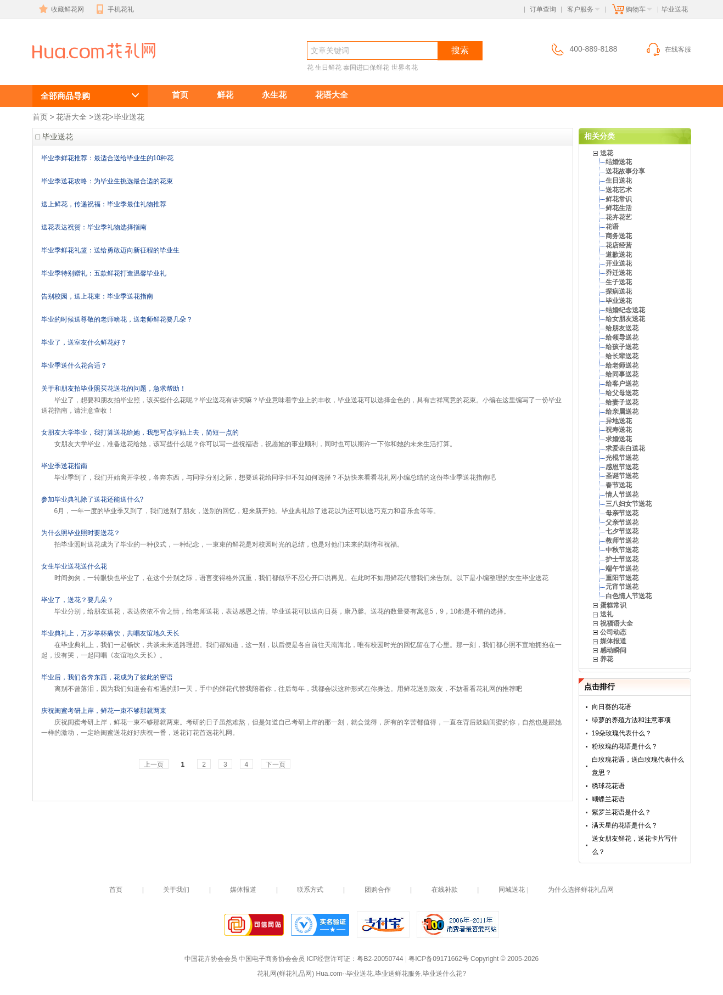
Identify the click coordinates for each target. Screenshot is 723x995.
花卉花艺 (619, 217)
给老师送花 (622, 365)
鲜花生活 (619, 208)
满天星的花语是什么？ (625, 825)
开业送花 (619, 263)
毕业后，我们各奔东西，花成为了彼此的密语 (107, 677)
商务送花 (619, 236)
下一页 (275, 764)
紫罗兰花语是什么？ (621, 812)
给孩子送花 (622, 347)
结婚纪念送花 (625, 310)
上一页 (154, 764)
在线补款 (444, 889)
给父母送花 (622, 393)
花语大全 (331, 94)
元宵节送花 (622, 587)
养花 (606, 659)
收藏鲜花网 (60, 9)
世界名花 (404, 67)
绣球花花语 (608, 786)
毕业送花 (71, 69)
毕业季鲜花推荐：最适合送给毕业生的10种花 (107, 158)
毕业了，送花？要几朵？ (77, 600)
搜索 (460, 50)
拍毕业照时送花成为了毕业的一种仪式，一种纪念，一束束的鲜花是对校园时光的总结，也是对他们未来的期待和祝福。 (228, 544)
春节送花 (619, 485)
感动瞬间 (613, 650)
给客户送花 (622, 383)
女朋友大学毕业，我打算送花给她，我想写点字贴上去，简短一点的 (140, 432)
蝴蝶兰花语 (608, 799)
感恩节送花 (622, 467)
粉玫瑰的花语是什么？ (625, 746)
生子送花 (619, 282)
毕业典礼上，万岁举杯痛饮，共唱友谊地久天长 (110, 633)
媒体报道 (613, 641)
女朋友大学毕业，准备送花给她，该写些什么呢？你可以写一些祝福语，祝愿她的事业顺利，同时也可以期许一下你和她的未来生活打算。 (255, 444)
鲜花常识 (619, 199)
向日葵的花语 (611, 707)
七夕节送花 (622, 531)
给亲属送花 (622, 411)
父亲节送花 (622, 522)
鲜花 (225, 94)
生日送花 (619, 180)
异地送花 (619, 421)
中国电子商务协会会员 (272, 959)
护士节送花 (622, 559)
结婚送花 (619, 162)
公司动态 (613, 632)
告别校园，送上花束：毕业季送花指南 (97, 296)
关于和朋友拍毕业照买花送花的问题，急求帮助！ (113, 388)
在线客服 (668, 49)
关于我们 (176, 889)
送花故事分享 (625, 171)
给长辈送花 (622, 356)
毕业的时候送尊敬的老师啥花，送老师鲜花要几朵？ (117, 319)
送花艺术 (619, 190)
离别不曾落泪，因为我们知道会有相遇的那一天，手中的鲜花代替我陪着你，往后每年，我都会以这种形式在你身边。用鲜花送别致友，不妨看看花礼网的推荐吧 (288, 689)
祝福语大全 (616, 623)
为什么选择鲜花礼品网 (581, 889)
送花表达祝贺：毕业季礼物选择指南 (94, 227)
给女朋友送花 (625, 319)
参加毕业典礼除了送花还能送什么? (92, 499)
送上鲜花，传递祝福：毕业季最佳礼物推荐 (103, 204)
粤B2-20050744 (380, 959)
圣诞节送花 (622, 476)
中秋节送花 (622, 550)
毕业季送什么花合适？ (74, 365)
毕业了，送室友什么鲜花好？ (84, 342)
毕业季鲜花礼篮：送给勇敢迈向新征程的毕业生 (110, 250)
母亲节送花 (622, 513)
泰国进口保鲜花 (366, 67)
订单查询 (543, 9)
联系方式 (310, 889)
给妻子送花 (622, 402)
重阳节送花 (622, 578)
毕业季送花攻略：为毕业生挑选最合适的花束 (107, 181)
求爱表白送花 (625, 448)
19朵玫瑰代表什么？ (622, 733)
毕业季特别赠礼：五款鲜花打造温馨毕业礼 (103, 273)
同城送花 (511, 889)
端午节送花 (622, 568)
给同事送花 (622, 374)
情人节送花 (622, 494)
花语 (612, 227)
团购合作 (378, 889)
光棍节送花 (622, 458)
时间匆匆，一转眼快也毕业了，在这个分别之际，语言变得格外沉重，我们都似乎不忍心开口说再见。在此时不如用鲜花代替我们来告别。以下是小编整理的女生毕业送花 (301, 578)
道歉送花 (619, 254)
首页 (180, 94)
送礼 (606, 614)
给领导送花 (622, 337)
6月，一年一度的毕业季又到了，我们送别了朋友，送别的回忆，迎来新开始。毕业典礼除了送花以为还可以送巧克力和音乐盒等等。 (247, 511)
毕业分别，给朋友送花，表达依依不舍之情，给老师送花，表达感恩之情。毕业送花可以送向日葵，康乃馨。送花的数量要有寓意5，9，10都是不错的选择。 (282, 611)
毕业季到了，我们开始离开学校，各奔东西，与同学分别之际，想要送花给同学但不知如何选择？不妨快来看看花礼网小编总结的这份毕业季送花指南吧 (275, 477)
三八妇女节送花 (629, 504)
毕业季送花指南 (64, 466)
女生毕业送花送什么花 (74, 566)
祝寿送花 (619, 430)
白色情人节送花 (629, 596)
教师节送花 (622, 540)
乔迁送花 (619, 273)
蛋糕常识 (613, 605)
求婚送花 (619, 439)
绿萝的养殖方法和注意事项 (631, 720)
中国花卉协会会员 (210, 959)
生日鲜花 (328, 67)
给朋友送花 (622, 328)
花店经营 (619, 245)
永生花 (274, 94)
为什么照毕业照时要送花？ (80, 533)
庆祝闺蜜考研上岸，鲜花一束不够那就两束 (103, 711)
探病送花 (619, 291)
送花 (101, 117)
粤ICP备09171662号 (438, 959)
